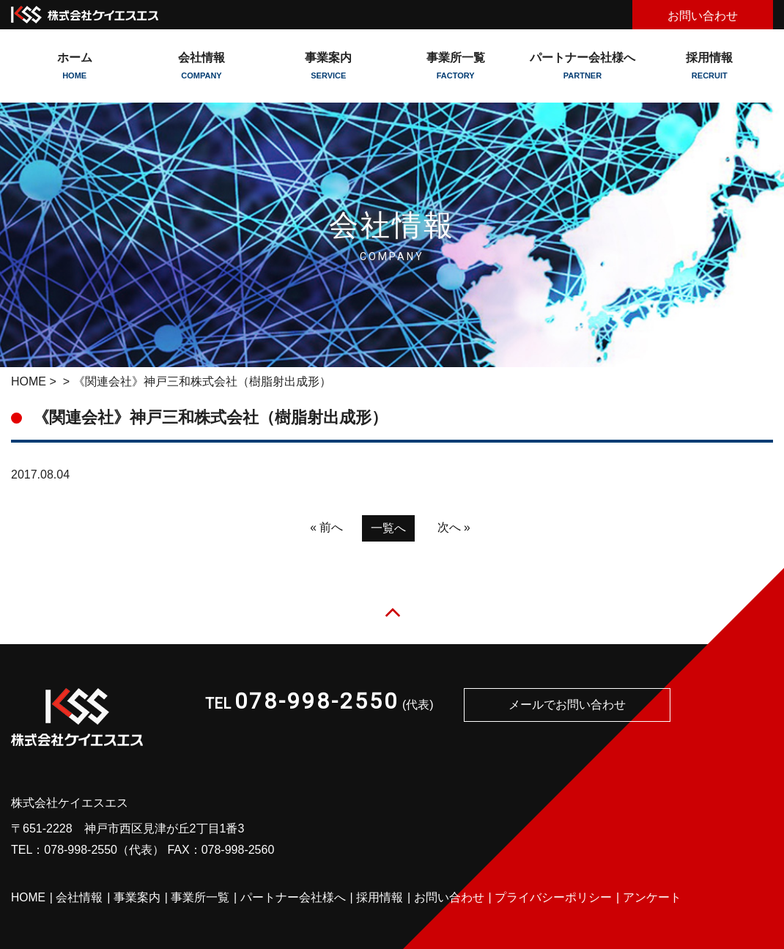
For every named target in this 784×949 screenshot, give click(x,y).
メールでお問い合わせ (567, 705)
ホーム (74, 66)
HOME (28, 381)
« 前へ (326, 527)
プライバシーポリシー (554, 898)
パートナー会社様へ (582, 66)
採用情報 (709, 66)
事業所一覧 (455, 66)
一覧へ (388, 528)
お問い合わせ (702, 16)
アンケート (653, 898)
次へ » (453, 527)
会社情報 (79, 898)
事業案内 (137, 898)
